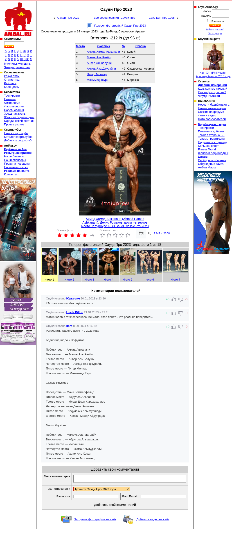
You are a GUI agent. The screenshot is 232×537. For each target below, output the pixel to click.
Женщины (24, 63)
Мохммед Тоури (97, 80)
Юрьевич (73, 298)
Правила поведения (17, 163)
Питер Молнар (97, 74)
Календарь (11, 86)
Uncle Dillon (74, 312)
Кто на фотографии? (212, 92)
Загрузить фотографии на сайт (95, 527)
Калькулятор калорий (212, 88)
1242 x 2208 (162, 233)
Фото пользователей (212, 119)
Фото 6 (149, 279)
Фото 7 (175, 279)
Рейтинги (10, 83)
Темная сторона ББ (211, 135)
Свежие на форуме (211, 111)
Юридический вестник (19, 120)
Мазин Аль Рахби (98, 57)
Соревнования (14, 110)
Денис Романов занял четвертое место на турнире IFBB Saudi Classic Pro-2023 (115, 224)
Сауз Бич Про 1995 (162, 17)
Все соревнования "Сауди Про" (115, 17)
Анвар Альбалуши (99, 63)
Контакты (10, 174)
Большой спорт (208, 145)
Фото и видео (207, 115)
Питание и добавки (211, 131)
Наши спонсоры (15, 160)
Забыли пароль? (215, 29)
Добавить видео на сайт (152, 527)
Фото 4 (108, 279)
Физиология (12, 102)
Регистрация (215, 33)
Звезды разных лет (17, 67)
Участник (103, 46)
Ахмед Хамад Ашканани (103, 51)
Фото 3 (90, 279)
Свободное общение (212, 160)
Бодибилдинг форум (212, 124)
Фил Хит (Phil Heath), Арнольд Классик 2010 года (213, 60)
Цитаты (203, 156)
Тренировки (12, 95)
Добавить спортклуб (18, 140)
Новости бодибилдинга (213, 104)
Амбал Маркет (208, 167)
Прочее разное (14, 124)
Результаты (11, 76)
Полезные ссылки (16, 167)
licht (69, 326)
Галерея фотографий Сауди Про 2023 (120, 25)
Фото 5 (128, 279)
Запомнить (217, 21)
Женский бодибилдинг (19, 117)
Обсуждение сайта (210, 163)
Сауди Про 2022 (68, 17)
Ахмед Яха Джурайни (101, 68)
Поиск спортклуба (16, 133)
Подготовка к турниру (212, 142)
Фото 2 (69, 279)
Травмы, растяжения (212, 138)
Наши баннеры (14, 156)
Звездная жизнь (15, 113)
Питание (10, 99)
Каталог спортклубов (18, 136)
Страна (140, 46)
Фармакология (14, 106)
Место (80, 46)
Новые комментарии (212, 108)
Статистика (11, 79)
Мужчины (10, 63)
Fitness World (207, 149)
